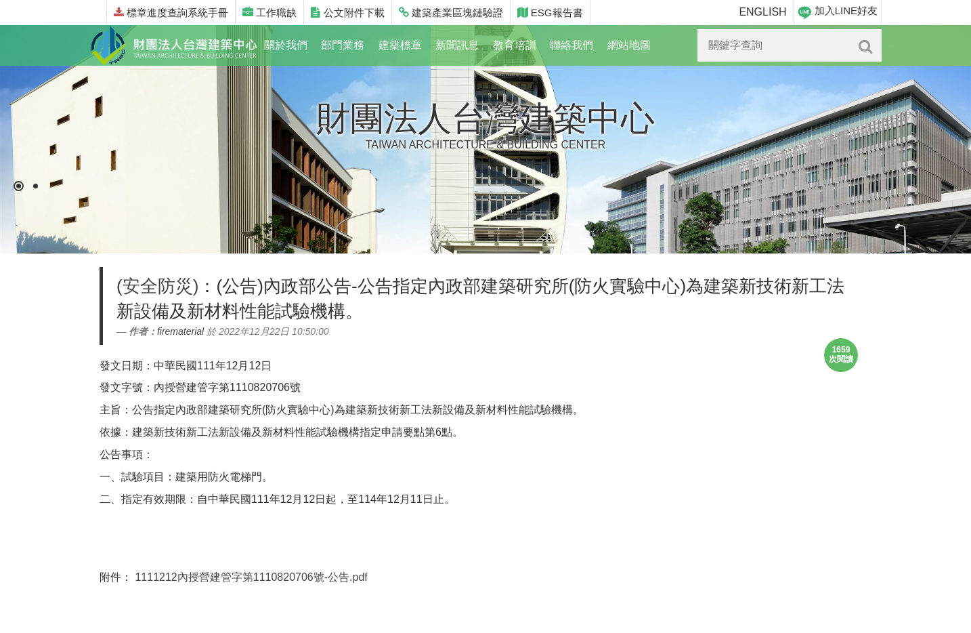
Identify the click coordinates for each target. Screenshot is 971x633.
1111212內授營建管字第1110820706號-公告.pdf (251, 577)
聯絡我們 (571, 45)
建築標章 (400, 45)
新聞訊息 (457, 45)
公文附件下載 (347, 12)
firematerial (180, 331)
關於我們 (285, 45)
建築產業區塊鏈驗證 (451, 12)
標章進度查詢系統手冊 (171, 12)
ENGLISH (762, 12)
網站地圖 (629, 45)
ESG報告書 (550, 12)
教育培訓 (514, 45)
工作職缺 (269, 12)
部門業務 (342, 45)
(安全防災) (157, 286)
